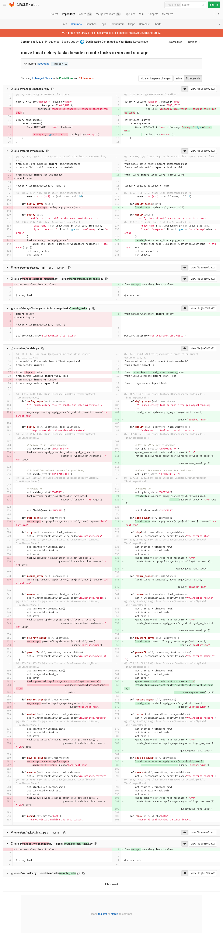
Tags (103, 24)
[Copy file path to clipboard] (52, 89)
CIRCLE (22, 5)
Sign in (214, 4)
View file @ (203, 88)
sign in (115, 913)
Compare (144, 24)
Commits (76, 24)
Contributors (117, 24)
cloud (35, 5)
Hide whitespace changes (156, 78)
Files (64, 24)
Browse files (175, 41)
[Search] (193, 4)
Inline (179, 78)
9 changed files (42, 78)
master (57, 64)
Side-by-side (193, 78)
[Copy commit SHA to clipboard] (46, 42)
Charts (157, 24)
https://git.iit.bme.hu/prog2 (145, 32)
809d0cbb (43, 63)
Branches (90, 24)
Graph (131, 24)
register (102, 913)
